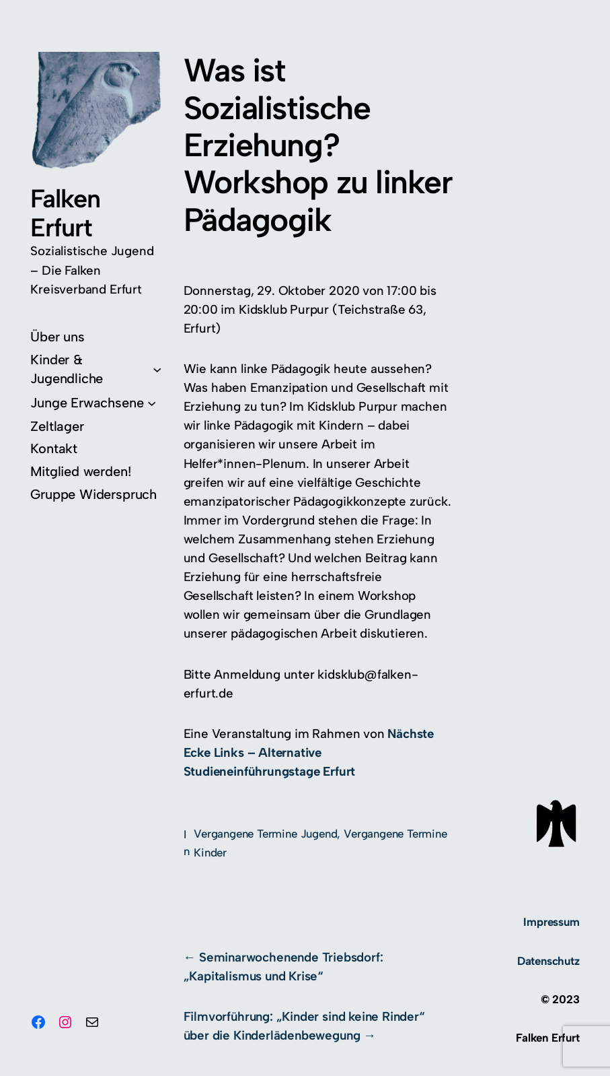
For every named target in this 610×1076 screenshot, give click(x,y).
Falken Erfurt (65, 212)
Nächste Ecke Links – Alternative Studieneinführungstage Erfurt (309, 752)
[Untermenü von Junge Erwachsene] (93, 403)
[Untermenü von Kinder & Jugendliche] (95, 369)
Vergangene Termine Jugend (265, 833)
